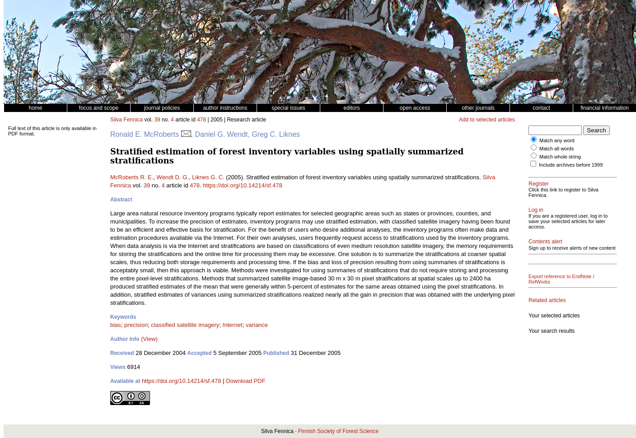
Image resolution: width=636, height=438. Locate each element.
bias (115, 325)
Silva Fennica (126, 119)
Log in (535, 210)
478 (201, 119)
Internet (233, 325)
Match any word (557, 140)
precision (136, 325)
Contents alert (545, 241)
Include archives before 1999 (571, 165)
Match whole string (560, 156)
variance (257, 325)
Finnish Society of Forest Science (338, 431)
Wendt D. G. (173, 177)
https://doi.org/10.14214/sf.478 (242, 185)
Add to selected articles (487, 119)
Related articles (547, 300)
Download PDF (245, 380)
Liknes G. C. (208, 177)
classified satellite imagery (185, 325)
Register (538, 184)
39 (157, 119)
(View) (149, 338)
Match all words (556, 148)
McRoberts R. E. (131, 177)
